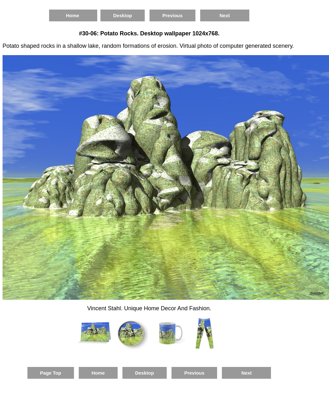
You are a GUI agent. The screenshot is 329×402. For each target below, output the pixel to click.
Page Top (50, 373)
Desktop (122, 15)
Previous (172, 15)
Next (225, 15)
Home (73, 15)
